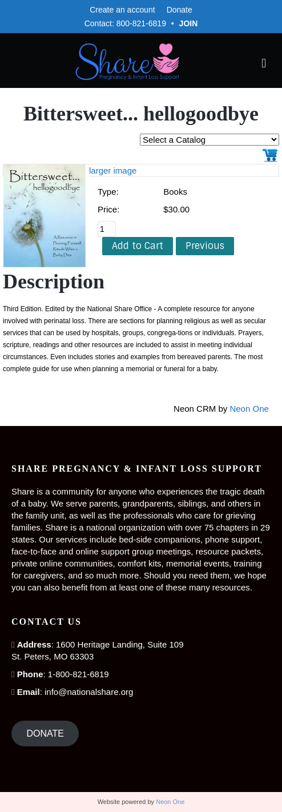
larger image (112, 170)
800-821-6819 (141, 23)
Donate (179, 9)
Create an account (122, 9)
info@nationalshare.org (89, 692)
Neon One (248, 408)
